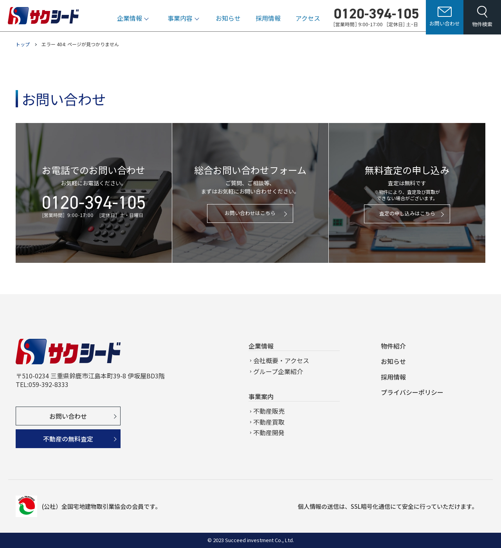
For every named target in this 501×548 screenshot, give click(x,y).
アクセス (308, 20)
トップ (23, 44)
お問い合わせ (68, 416)
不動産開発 (269, 432)
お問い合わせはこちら (250, 213)
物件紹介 (393, 345)
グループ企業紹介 (278, 371)
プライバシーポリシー (412, 392)
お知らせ (228, 20)
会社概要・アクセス (281, 360)
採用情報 (268, 20)
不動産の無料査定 (68, 438)
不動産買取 (269, 421)
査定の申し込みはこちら (407, 213)
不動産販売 (269, 410)
